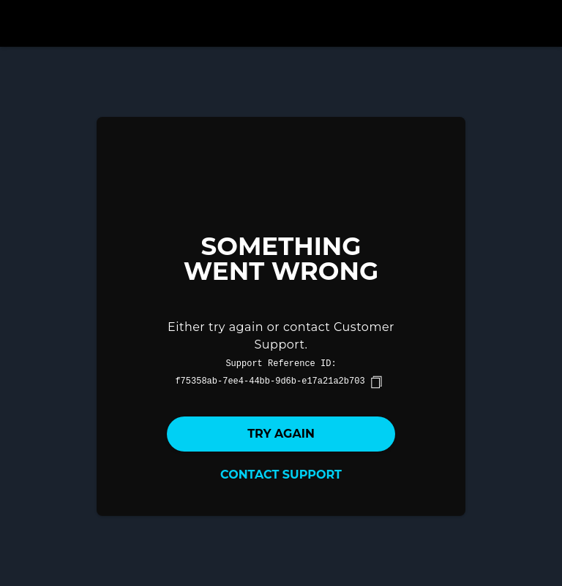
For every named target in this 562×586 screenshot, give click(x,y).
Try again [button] (281, 434)
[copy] (376, 382)
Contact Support (281, 475)
